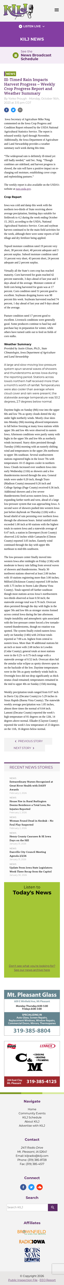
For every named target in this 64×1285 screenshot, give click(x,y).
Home (32, 1109)
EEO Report (48, 1280)
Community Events (32, 1113)
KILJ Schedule (32, 1117)
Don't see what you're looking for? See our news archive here (32, 968)
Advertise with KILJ (32, 1125)
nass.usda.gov (23, 188)
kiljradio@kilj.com (36, 1155)
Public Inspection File (23, 1280)
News (10, 73)
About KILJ (32, 1121)
